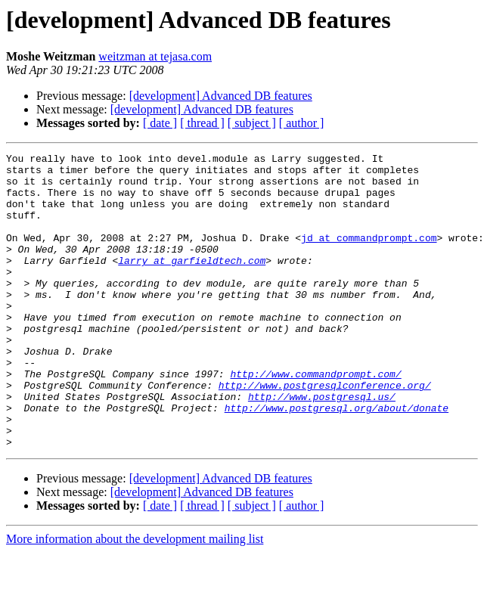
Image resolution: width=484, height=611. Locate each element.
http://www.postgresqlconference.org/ (325, 432)
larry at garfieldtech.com (191, 283)
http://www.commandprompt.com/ (315, 419)
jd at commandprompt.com (368, 255)
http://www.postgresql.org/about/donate (336, 460)
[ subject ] (252, 122)
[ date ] (160, 122)
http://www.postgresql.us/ (322, 446)
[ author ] (301, 122)
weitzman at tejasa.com (155, 56)
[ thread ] (202, 122)
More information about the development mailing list (134, 597)
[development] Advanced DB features (220, 95)
